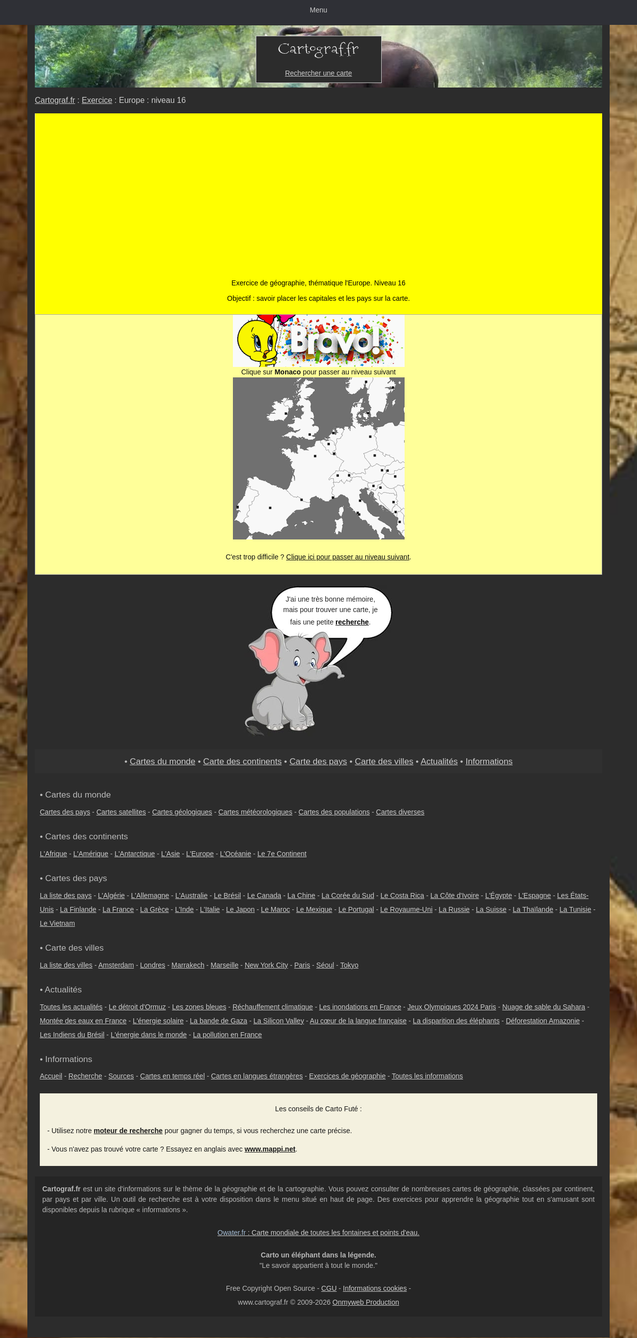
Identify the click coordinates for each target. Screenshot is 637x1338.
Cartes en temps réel (172, 1076)
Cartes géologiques (182, 812)
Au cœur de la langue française (358, 1021)
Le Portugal (356, 909)
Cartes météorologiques (255, 812)
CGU (328, 1288)
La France (118, 909)
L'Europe (200, 854)
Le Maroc (275, 909)
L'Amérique (90, 854)
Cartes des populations (334, 812)
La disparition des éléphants (456, 1021)
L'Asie (170, 854)
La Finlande (78, 909)
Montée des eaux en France (83, 1021)
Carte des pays (318, 761)
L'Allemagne (150, 895)
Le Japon (240, 909)
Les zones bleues (199, 1007)
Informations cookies (375, 1288)
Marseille (224, 965)
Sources (121, 1076)
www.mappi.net (269, 1149)
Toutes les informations (427, 1076)
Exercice (97, 100)
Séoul (325, 965)
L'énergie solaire (158, 1021)
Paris (302, 965)
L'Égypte (498, 895)
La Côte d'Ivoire (454, 895)
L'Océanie (235, 854)
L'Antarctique (134, 854)
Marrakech (188, 965)
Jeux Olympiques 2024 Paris (452, 1007)
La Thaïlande (533, 909)
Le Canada (264, 895)
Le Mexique (314, 909)
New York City (266, 965)
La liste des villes (66, 965)
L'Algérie (111, 895)
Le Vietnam (57, 923)
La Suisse (491, 909)
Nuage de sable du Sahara (543, 1007)
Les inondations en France (360, 1007)
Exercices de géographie (347, 1076)
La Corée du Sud (347, 895)
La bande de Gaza (218, 1021)
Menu (318, 10)
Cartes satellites (121, 812)
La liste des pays (66, 895)
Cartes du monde (163, 761)
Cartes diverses (400, 812)
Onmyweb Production (365, 1302)
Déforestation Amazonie (543, 1021)
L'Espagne (534, 895)
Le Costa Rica (402, 895)
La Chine (302, 895)
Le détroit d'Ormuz (137, 1007)
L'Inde (184, 909)
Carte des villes (384, 761)
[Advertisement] (318, 188)
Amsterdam (116, 965)
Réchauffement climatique (272, 1007)
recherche (352, 622)
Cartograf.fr (55, 100)
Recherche (86, 1076)
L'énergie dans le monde (148, 1035)
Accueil (51, 1076)
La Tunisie (575, 909)
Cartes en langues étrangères (257, 1076)
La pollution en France (227, 1035)
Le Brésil (227, 895)
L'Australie (191, 895)
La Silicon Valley (278, 1021)
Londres (153, 965)
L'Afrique (53, 854)
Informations (489, 761)
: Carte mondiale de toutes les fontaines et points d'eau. (318, 1233)
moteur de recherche (128, 1131)
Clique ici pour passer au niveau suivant (347, 557)
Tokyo (349, 965)
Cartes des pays (65, 812)
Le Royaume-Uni (406, 909)
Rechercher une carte (318, 73)
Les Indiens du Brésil (72, 1035)
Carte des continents (242, 761)
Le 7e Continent (282, 854)
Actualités (439, 761)
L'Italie (210, 909)
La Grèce (154, 909)
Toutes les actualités (71, 1007)
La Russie (454, 909)
